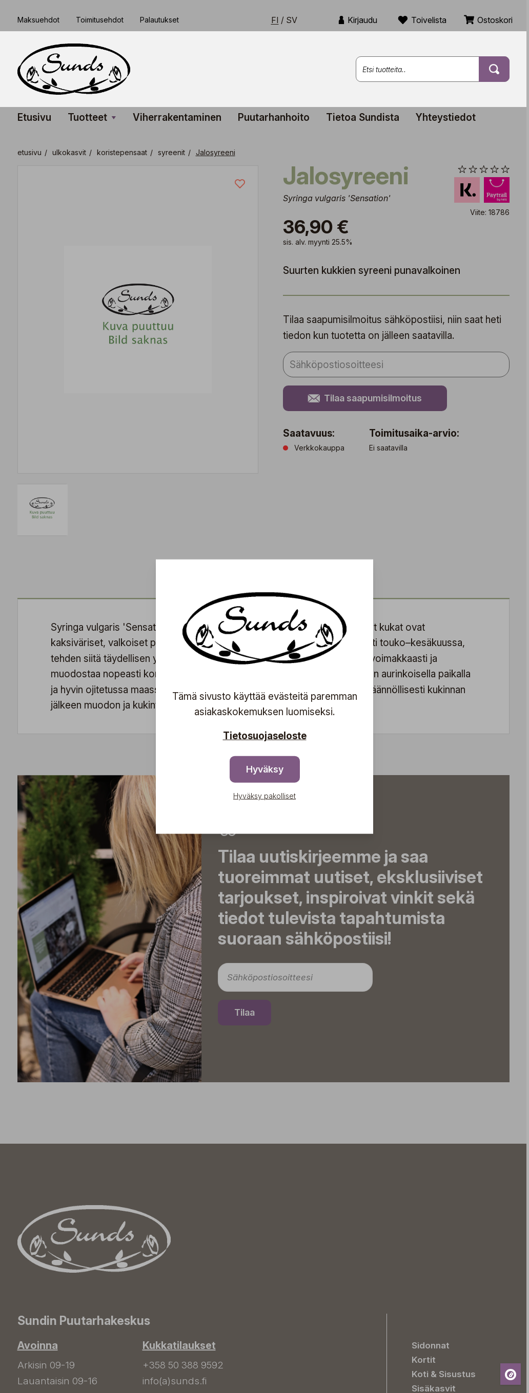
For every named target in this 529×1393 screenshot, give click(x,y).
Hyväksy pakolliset (264, 795)
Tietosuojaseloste (265, 735)
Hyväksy (264, 769)
